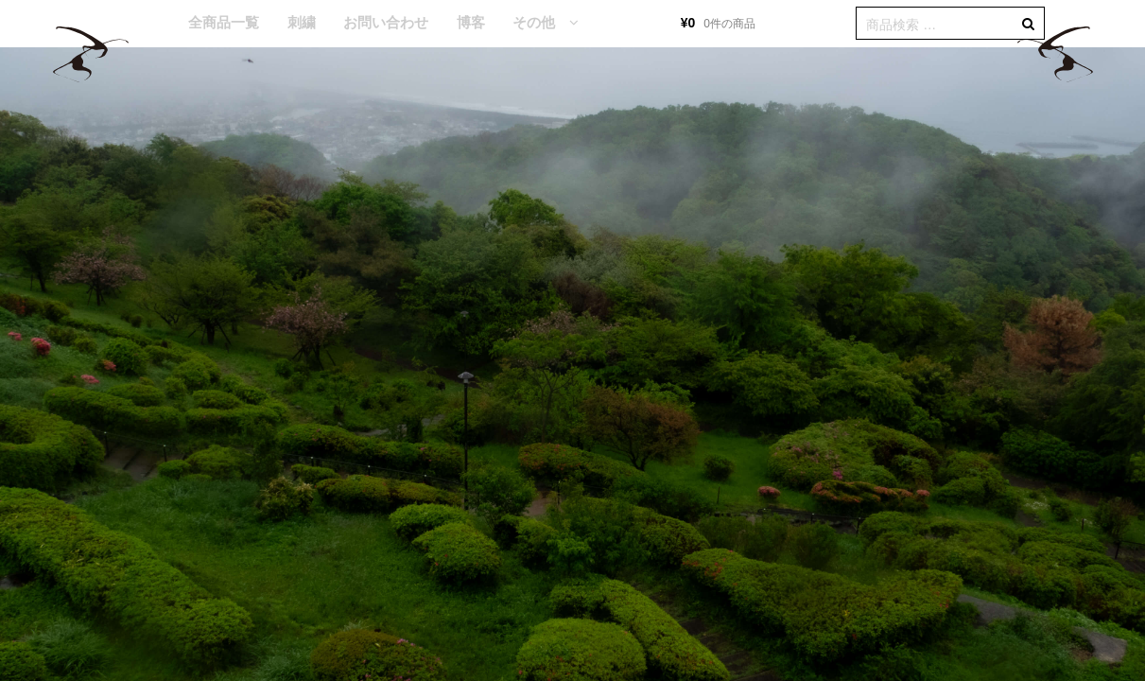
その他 (533, 22)
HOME (146, 23)
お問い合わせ (385, 22)
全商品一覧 (223, 22)
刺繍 (301, 22)
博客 (471, 22)
